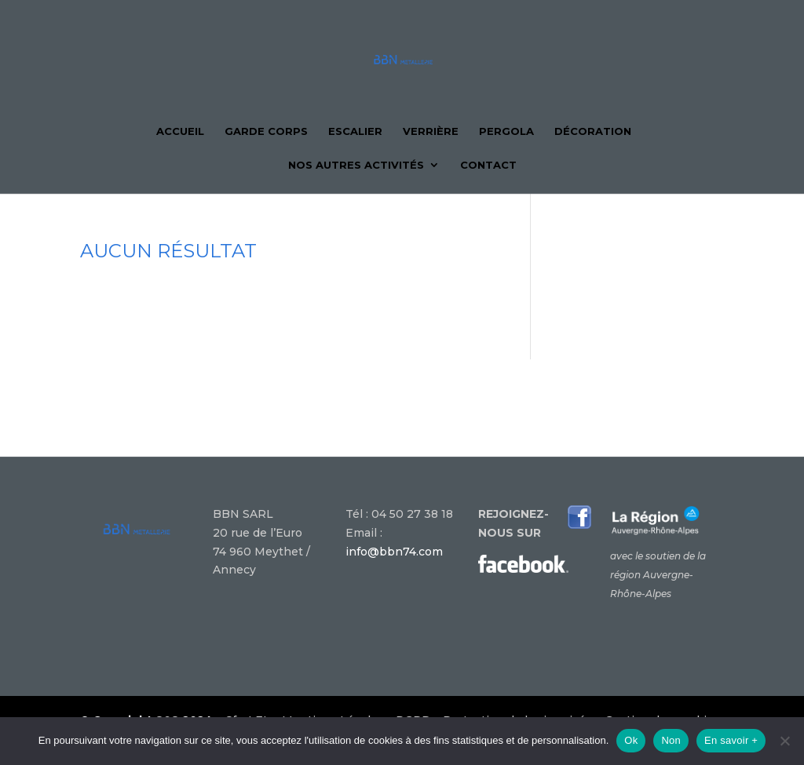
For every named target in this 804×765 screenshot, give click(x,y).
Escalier (355, 131)
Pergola (506, 131)
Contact (488, 165)
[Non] (784, 741)
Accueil (180, 131)
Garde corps (266, 131)
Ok (631, 740)
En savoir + (731, 740)
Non (671, 740)
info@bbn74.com (394, 552)
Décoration (592, 131)
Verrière (431, 131)
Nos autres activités (356, 165)
